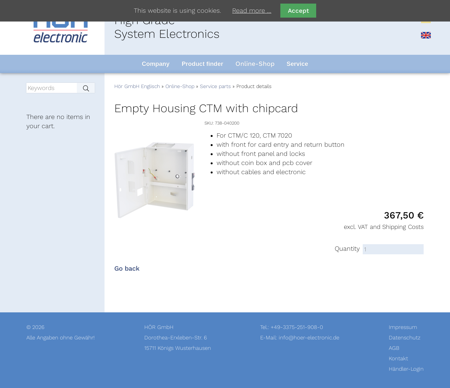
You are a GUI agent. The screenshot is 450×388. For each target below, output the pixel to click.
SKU (208, 123)
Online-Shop (179, 86)
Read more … (251, 10)
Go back (127, 268)
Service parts (215, 86)
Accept (298, 10)
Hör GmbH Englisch (137, 86)
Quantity (347, 248)
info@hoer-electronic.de (309, 338)
